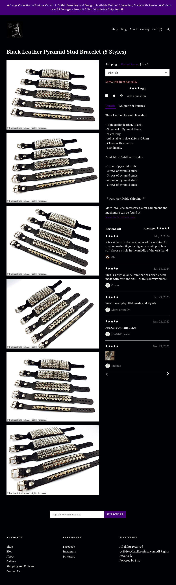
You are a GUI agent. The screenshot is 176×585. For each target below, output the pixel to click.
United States (129, 64)
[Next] (168, 374)
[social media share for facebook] (107, 96)
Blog (124, 29)
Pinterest (69, 556)
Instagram (69, 551)
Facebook (69, 547)
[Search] (168, 30)
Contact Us (13, 571)
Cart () (157, 29)
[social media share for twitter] (114, 96)
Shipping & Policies (132, 106)
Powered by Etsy (129, 560)
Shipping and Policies (20, 566)
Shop (115, 29)
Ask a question (136, 96)
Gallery (144, 29)
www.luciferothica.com (120, 217)
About (134, 29)
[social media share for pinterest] (122, 96)
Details (110, 106)
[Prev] (106, 375)
